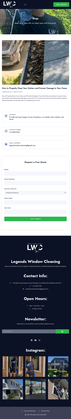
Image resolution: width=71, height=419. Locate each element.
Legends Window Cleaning (35, 261)
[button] (25, 4)
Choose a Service (10, 189)
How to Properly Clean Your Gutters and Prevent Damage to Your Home (34, 88)
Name (6, 169)
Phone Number (9, 179)
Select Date (8, 198)
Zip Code (7, 208)
